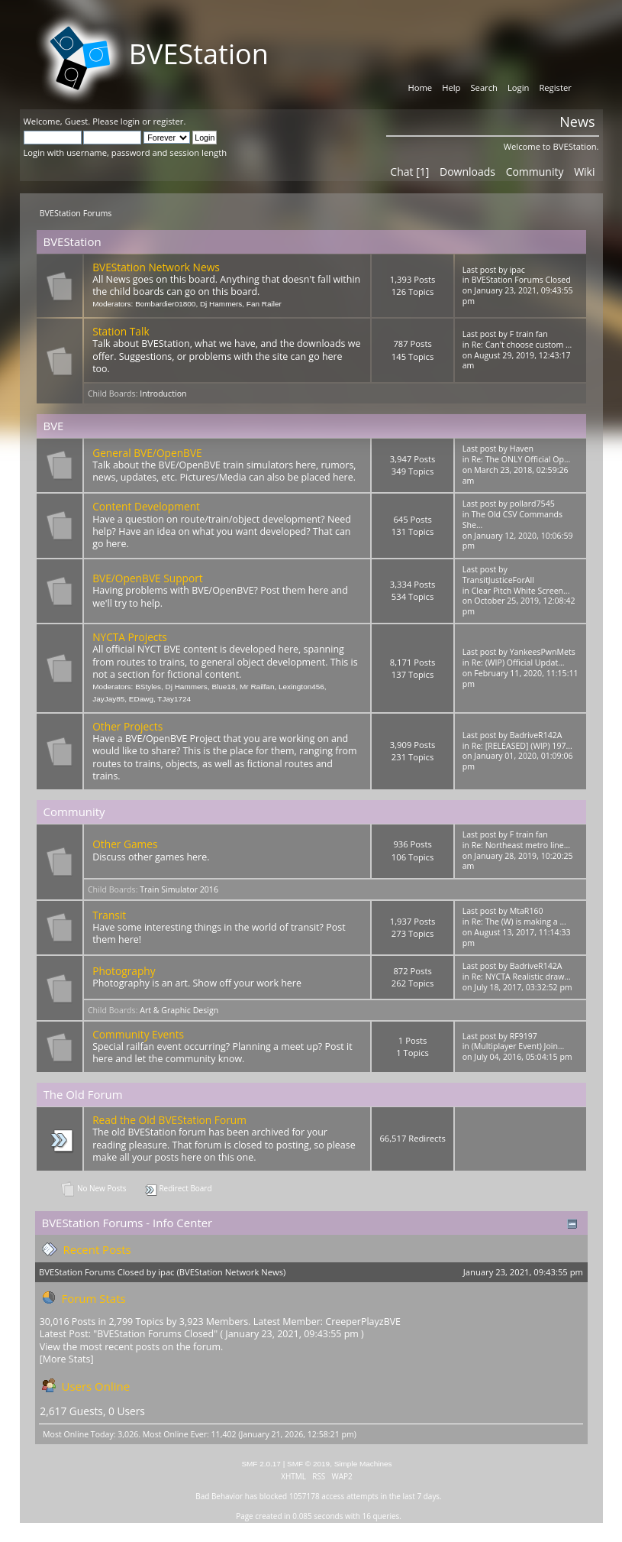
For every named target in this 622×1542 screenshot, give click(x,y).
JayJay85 (108, 699)
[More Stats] (67, 1358)
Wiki (584, 171)
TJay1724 (174, 699)
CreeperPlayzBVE (363, 1321)
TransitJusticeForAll (498, 580)
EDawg (141, 699)
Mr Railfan (257, 686)
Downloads (467, 171)
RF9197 (523, 1036)
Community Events (138, 1034)
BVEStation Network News (156, 267)
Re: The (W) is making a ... (519, 921)
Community (535, 171)
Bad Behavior (219, 1496)
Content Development (146, 506)
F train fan (529, 334)
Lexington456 (301, 686)
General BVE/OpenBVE (147, 452)
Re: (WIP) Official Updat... (518, 662)
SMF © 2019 (308, 1463)
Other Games (124, 844)
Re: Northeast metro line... (521, 845)
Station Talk (120, 331)
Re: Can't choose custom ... (522, 344)
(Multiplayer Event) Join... (518, 1046)
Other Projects (127, 726)
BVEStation (199, 54)
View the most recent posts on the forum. (132, 1346)
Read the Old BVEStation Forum (169, 1120)
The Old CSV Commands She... (512, 519)
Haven (521, 448)
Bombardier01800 (165, 304)
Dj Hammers (221, 304)
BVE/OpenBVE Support (147, 578)
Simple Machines (363, 1463)
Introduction (163, 393)
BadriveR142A (536, 735)
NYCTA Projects (129, 637)
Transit (109, 915)
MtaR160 (526, 910)
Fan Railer (264, 304)
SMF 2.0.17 (261, 1463)
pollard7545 (532, 503)
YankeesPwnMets (542, 651)
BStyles (148, 686)
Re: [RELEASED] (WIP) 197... (522, 745)
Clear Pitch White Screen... (521, 590)
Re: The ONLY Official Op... (521, 459)
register (168, 121)
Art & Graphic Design (179, 1010)
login (130, 121)
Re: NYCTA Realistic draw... (521, 976)
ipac (517, 269)
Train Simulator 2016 (179, 889)
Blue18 (223, 686)
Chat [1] (409, 171)
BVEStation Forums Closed (521, 279)
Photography (123, 971)
